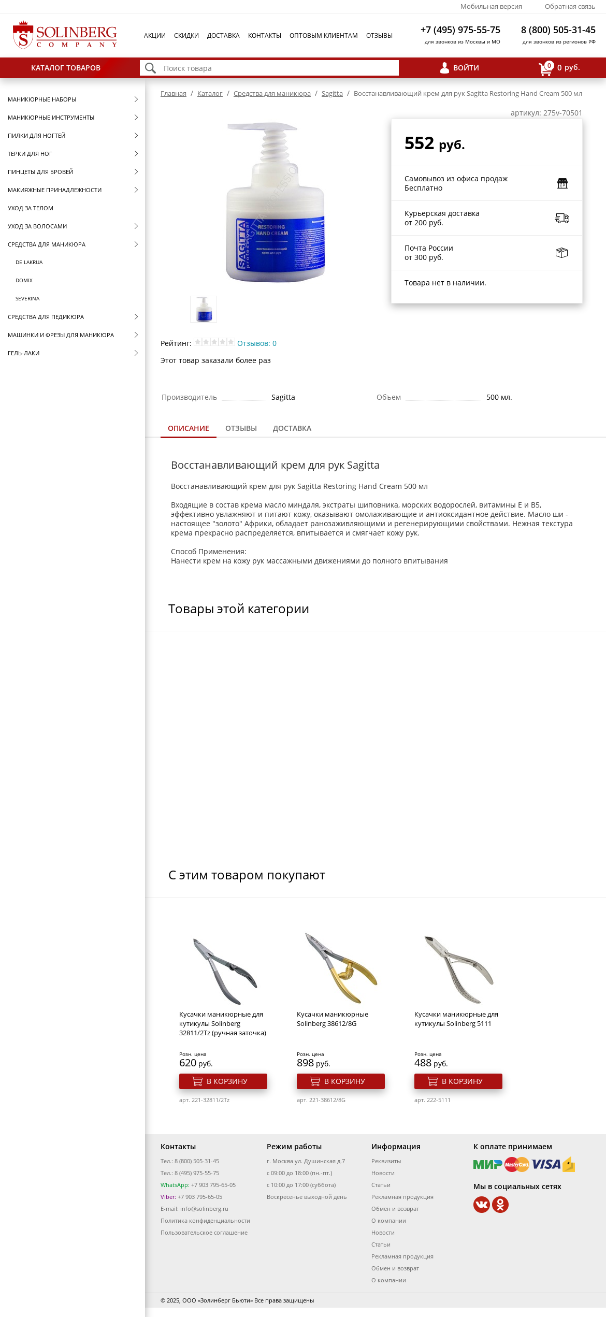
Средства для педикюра (46, 317)
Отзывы (379, 35)
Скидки (186, 35)
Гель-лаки (23, 353)
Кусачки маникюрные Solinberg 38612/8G (332, 1018)
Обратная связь (570, 6)
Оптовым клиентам (324, 35)
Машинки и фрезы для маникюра (61, 335)
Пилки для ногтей (36, 135)
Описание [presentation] (188, 428)
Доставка (223, 35)
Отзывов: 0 (257, 343)
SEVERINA (27, 298)
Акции (155, 35)
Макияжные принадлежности (55, 190)
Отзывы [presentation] (241, 428)
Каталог (210, 93)
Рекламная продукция (402, 1196)
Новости (383, 1173)
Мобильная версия (491, 6)
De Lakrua (29, 262)
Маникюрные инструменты (51, 117)
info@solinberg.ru (204, 1208)
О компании (388, 1220)
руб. (559, 68)
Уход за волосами (37, 226)
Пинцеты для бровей (40, 172)
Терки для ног (30, 153)
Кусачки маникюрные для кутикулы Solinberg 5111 (456, 1018)
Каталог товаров (65, 68)
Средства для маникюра (46, 244)
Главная (173, 93)
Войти (466, 68)
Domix (24, 280)
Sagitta (332, 93)
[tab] (189, 429)
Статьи (381, 1185)
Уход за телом (30, 208)
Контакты (264, 35)
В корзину (227, 1081)
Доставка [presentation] (292, 428)
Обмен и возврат (395, 1208)
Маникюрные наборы (42, 99)
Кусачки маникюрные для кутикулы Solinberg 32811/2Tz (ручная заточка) (222, 1023)
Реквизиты (386, 1161)
